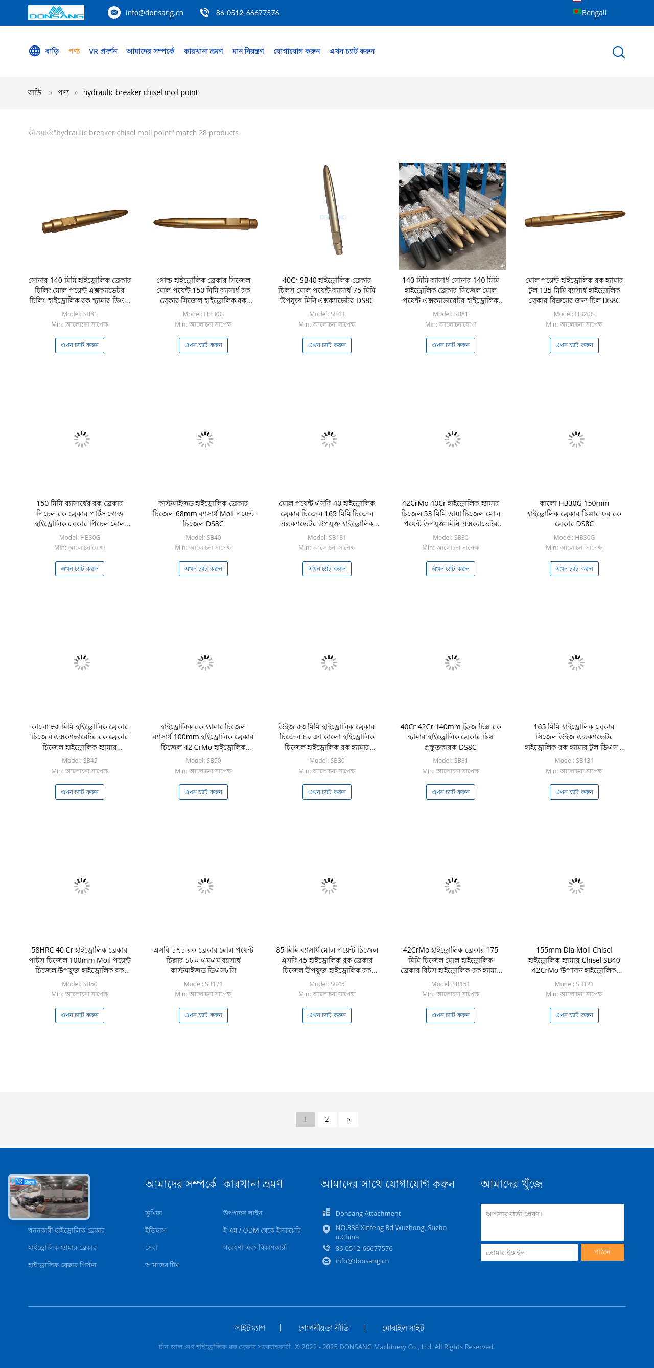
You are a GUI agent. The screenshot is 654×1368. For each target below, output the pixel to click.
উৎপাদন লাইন (243, 1212)
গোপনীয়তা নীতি (323, 1327)
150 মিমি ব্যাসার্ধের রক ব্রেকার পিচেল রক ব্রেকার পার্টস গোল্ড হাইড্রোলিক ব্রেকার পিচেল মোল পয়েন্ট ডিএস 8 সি (80, 518)
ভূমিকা (153, 1212)
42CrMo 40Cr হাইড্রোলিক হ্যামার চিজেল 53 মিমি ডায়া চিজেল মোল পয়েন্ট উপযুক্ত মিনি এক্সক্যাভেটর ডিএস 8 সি (450, 518)
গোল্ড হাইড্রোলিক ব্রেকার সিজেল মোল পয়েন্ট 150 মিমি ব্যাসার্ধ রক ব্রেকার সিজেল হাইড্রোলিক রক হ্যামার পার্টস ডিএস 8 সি (203, 295)
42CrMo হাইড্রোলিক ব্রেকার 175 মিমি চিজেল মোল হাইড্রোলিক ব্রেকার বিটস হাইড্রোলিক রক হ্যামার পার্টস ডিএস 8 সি (451, 965)
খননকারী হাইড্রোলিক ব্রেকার (66, 1230)
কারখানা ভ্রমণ (203, 51)
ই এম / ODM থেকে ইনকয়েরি (262, 1230)
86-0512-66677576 (247, 12)
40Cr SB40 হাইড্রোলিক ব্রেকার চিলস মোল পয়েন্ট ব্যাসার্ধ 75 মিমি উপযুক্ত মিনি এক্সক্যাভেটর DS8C (326, 290)
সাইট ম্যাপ (250, 1327)
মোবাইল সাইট (403, 1327)
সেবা (151, 1247)
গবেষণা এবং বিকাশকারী (255, 1247)
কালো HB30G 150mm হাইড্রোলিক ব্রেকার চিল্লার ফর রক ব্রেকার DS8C (574, 513)
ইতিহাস (155, 1230)
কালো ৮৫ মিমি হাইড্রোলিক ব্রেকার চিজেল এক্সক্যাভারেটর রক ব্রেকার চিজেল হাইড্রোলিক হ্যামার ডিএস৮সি (80, 742)
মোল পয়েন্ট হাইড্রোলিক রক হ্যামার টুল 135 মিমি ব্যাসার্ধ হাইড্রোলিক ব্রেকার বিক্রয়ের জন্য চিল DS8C (574, 290)
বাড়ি (43, 51)
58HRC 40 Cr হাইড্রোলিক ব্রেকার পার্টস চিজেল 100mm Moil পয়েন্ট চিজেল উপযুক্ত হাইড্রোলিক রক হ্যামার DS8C (80, 965)
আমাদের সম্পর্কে (150, 51)
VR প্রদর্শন (102, 51)
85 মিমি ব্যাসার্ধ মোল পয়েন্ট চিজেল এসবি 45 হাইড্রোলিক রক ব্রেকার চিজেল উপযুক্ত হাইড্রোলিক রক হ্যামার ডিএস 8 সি (327, 965)
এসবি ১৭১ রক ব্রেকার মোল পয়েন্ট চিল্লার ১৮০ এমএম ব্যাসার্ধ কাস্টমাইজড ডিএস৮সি (203, 960)
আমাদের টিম (162, 1264)
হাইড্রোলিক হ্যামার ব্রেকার (62, 1247)
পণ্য (74, 51)
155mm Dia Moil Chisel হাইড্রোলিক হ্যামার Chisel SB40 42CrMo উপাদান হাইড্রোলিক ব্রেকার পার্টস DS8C (574, 965)
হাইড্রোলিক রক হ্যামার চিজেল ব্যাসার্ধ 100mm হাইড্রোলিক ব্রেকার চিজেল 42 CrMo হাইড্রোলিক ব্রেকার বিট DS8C (203, 742)
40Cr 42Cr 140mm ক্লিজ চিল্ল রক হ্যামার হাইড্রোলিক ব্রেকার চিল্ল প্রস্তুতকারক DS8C (450, 737)
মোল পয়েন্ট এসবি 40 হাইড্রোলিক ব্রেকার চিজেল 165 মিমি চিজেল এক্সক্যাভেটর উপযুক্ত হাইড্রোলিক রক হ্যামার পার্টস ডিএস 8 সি (327, 518)
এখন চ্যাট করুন (351, 51)
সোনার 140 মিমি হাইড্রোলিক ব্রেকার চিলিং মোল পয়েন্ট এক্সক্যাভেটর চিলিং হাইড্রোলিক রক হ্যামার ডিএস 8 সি (79, 295)
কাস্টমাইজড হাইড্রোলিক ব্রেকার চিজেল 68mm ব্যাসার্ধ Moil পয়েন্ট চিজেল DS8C (203, 513)
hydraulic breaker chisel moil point (140, 92)
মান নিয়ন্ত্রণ (248, 51)
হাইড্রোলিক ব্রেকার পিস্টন (62, 1264)
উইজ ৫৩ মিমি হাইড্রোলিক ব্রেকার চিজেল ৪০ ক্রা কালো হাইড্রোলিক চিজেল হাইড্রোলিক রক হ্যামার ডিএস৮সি (327, 742)
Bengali (594, 12)
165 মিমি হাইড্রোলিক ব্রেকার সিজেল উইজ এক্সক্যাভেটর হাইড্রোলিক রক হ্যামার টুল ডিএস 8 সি (574, 742)
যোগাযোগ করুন (296, 51)
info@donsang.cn (154, 12)
